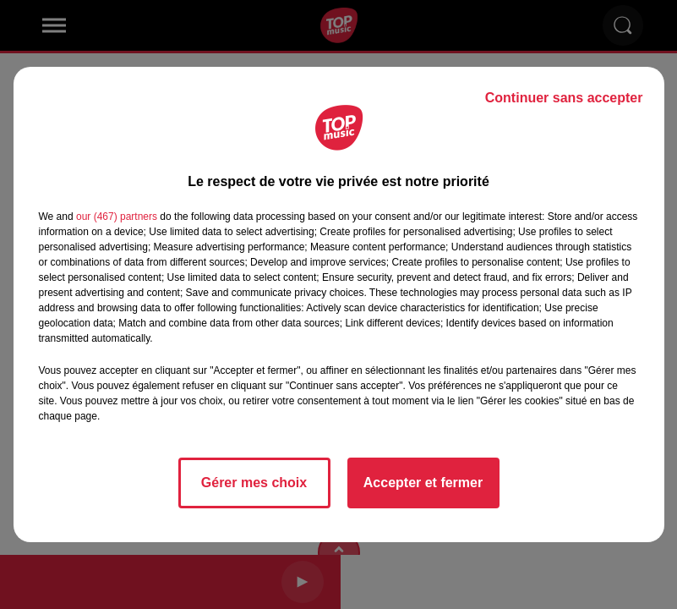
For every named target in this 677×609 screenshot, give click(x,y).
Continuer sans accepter (564, 98)
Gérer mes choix (254, 482)
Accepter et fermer (423, 482)
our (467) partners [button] (116, 216)
